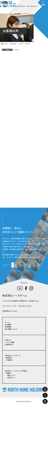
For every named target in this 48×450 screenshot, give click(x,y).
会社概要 (8, 369)
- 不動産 (8, 418)
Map (37, 345)
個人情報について (11, 374)
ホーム (7, 367)
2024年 (16, 50)
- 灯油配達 (8, 404)
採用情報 (8, 371)
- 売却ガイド (10, 422)
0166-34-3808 (11, 350)
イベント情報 (9, 387)
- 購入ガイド (10, 420)
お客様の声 (9, 389)
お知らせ (8, 384)
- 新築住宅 (8, 402)
